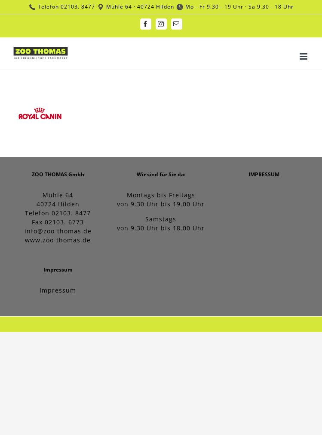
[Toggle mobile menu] (304, 56)
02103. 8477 (78, 6)
